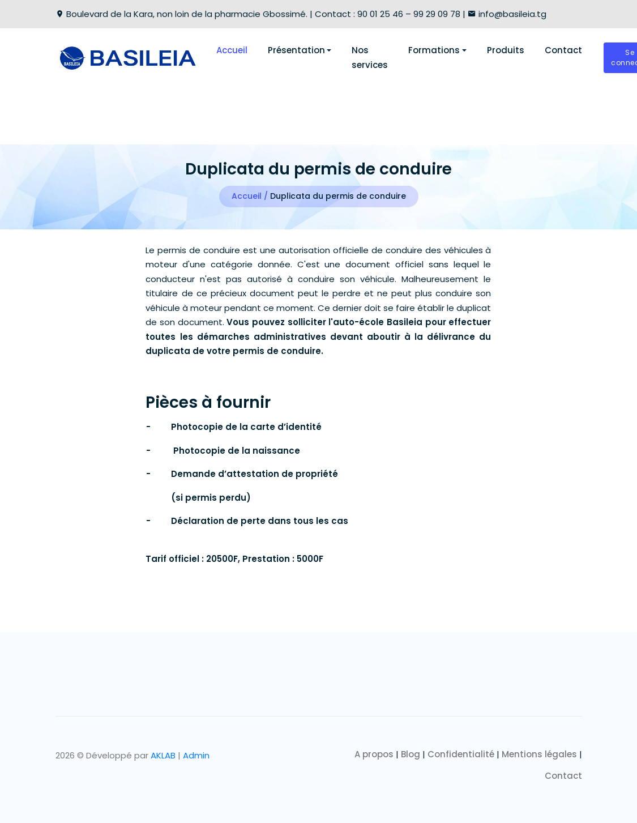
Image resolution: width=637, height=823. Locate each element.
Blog (410, 754)
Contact (563, 50)
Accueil (231, 50)
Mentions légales (539, 754)
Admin (196, 755)
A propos (374, 754)
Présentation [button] (296, 50)
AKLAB (163, 755)
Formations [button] (434, 50)
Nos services (370, 57)
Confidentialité (460, 754)
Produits (505, 50)
